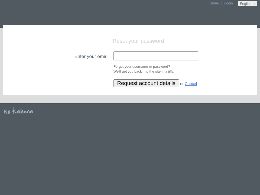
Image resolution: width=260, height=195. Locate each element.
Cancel (191, 84)
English (245, 4)
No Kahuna (20, 111)
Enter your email (91, 56)
